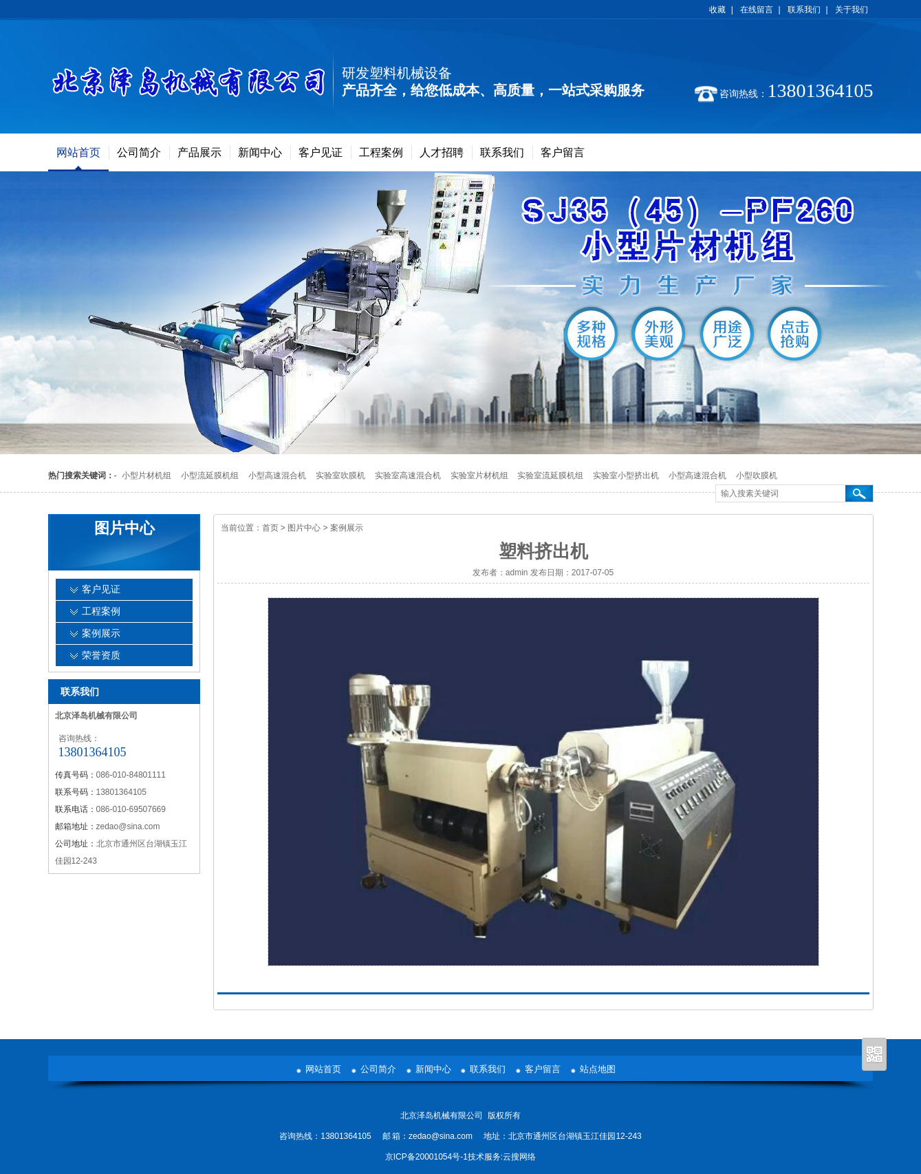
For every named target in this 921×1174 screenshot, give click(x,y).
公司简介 (139, 152)
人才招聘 (442, 152)
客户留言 (563, 152)
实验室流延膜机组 (550, 475)
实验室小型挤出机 (626, 475)
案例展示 (346, 528)
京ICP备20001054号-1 (426, 1157)
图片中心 (304, 528)
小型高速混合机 (277, 475)
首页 (270, 528)
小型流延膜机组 (210, 475)
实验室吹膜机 (340, 475)
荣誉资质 (101, 655)
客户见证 (321, 152)
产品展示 (199, 152)
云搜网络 (519, 1157)
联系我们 (804, 9)
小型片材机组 (146, 475)
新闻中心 (260, 152)
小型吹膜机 (756, 475)
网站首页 (78, 152)
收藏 (717, 9)
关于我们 (851, 9)
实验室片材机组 (479, 475)
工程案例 (381, 152)
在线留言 (756, 9)
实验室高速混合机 (408, 475)
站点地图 (598, 1069)
